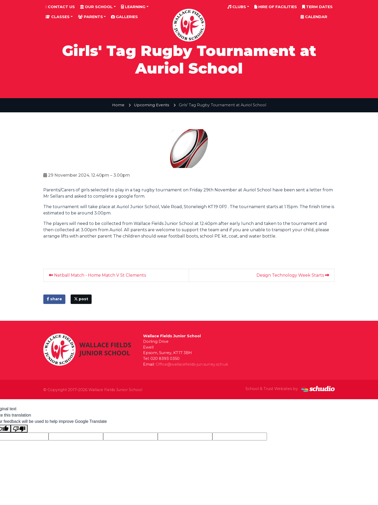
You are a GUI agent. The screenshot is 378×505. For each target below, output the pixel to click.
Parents (90, 16)
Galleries (124, 16)
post (81, 299)
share (54, 299)
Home (118, 105)
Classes (57, 16)
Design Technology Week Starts (292, 275)
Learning (133, 6)
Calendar (314, 16)
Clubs (237, 6)
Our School (96, 6)
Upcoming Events (151, 105)
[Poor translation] (19, 429)
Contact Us (60, 6)
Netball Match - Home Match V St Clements (97, 275)
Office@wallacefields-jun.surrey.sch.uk (192, 364)
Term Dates (317, 6)
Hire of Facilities (275, 6)
